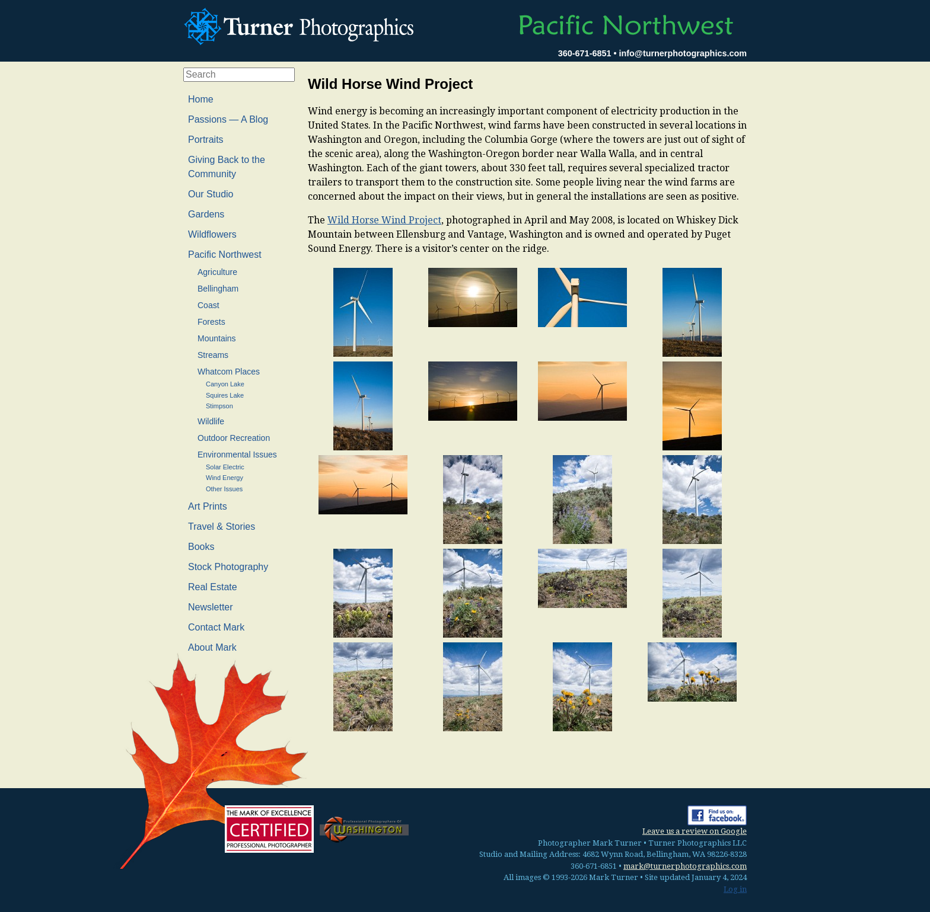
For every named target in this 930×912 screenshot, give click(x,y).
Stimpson (219, 405)
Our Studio (210, 194)
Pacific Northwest (225, 254)
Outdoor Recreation (234, 438)
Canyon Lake (225, 384)
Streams (213, 355)
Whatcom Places (229, 371)
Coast (208, 305)
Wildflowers (212, 234)
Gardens (206, 214)
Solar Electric (225, 467)
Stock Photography (228, 567)
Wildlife (211, 421)
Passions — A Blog (228, 119)
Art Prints (207, 506)
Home (201, 99)
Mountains (217, 338)
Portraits (206, 140)
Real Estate (212, 587)
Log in (735, 889)
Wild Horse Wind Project (384, 220)
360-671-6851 (584, 53)
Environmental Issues (237, 454)
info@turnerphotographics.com (683, 53)
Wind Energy (224, 477)
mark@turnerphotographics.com (685, 866)
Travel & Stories (221, 526)
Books (201, 547)
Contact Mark (216, 627)
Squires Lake (225, 395)
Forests (211, 322)
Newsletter (210, 607)
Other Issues (224, 488)
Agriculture (217, 272)
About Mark (212, 647)
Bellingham (218, 288)
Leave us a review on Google (694, 831)
